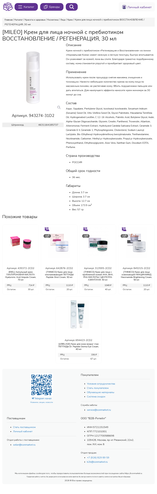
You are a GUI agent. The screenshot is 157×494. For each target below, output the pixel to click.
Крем (70, 19)
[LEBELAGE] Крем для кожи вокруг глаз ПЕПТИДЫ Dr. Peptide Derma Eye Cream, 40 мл (78, 346)
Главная (9, 19)
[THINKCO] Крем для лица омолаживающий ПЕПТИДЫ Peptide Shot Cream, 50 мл (59, 274)
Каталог (19, 19)
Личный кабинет (23, 431)
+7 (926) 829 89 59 (98, 457)
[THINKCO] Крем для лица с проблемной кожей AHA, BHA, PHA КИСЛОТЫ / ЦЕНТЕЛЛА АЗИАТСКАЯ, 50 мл (97, 276)
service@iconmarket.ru (99, 410)
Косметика (52, 19)
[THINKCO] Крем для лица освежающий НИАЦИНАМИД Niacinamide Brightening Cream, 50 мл (136, 276)
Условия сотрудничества (101, 383)
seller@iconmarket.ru (24, 444)
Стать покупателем (98, 388)
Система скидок (96, 396)
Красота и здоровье (35, 19)
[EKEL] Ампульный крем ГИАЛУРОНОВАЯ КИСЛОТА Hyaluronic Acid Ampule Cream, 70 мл (20, 276)
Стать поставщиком (24, 427)
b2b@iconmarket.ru (97, 462)
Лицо (62, 19)
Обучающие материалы (100, 392)
